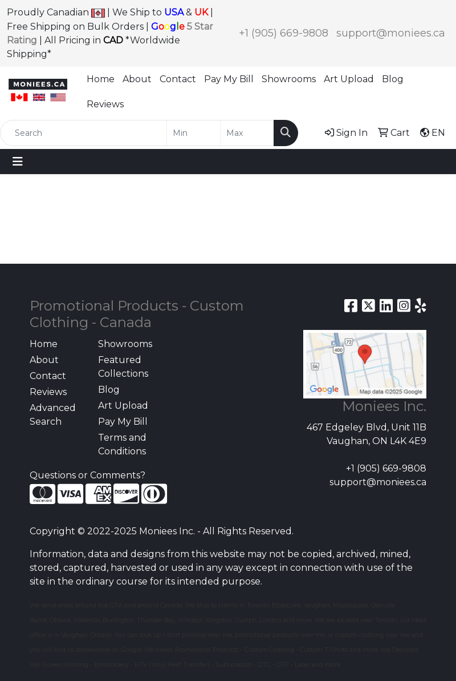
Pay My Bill (229, 79)
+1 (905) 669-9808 (283, 33)
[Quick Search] (83, 133)
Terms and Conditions (122, 444)
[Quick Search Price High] (247, 133)
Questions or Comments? (87, 475)
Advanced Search (53, 414)
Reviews (105, 104)
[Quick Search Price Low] (193, 133)
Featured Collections (123, 366)
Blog (393, 79)
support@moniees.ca (390, 33)
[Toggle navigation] (18, 162)
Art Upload (349, 79)
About (137, 79)
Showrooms (289, 79)
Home (101, 79)
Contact (178, 79)
